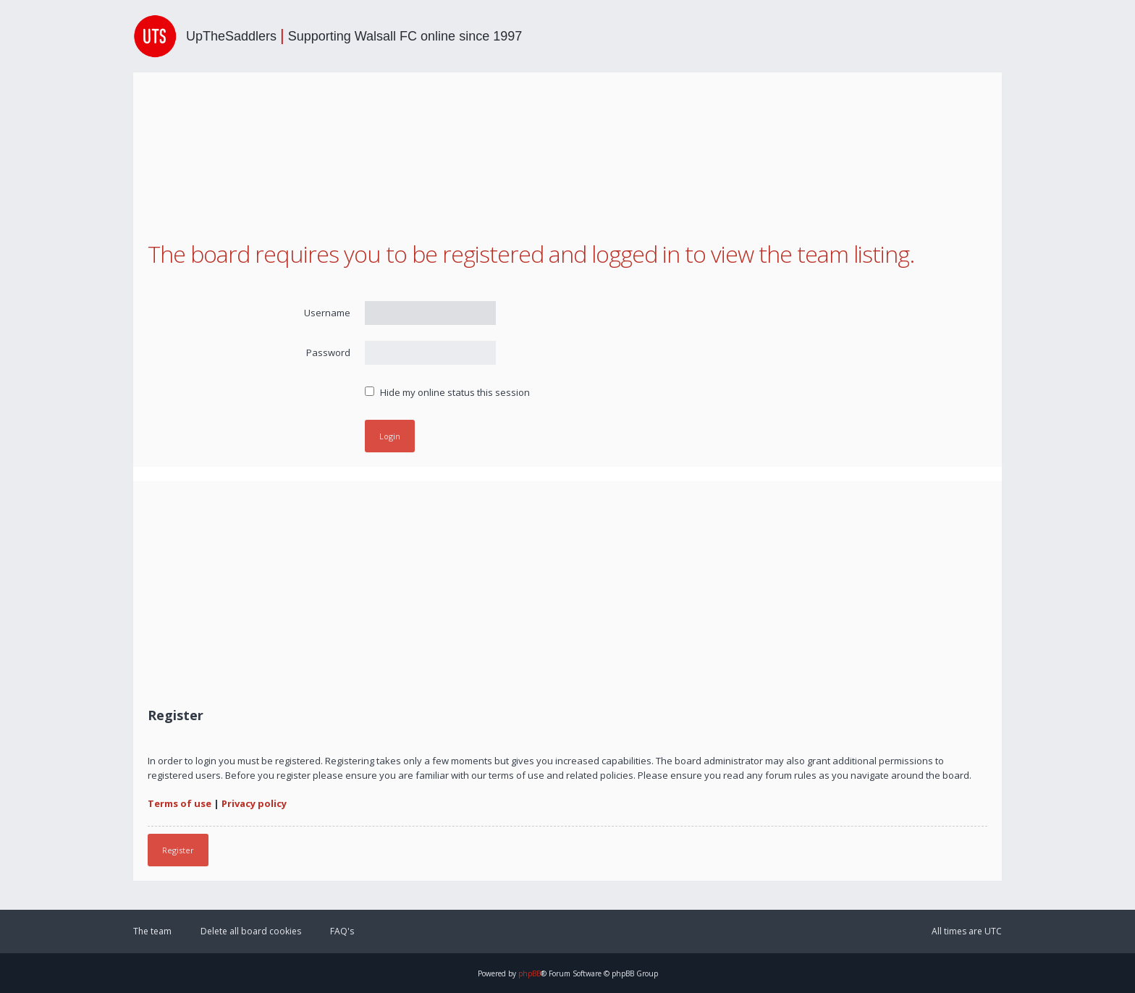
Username (327, 312)
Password (328, 352)
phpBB (529, 973)
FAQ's (342, 931)
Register (178, 850)
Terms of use (179, 803)
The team (152, 931)
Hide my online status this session (447, 392)
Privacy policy (254, 803)
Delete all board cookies (251, 931)
